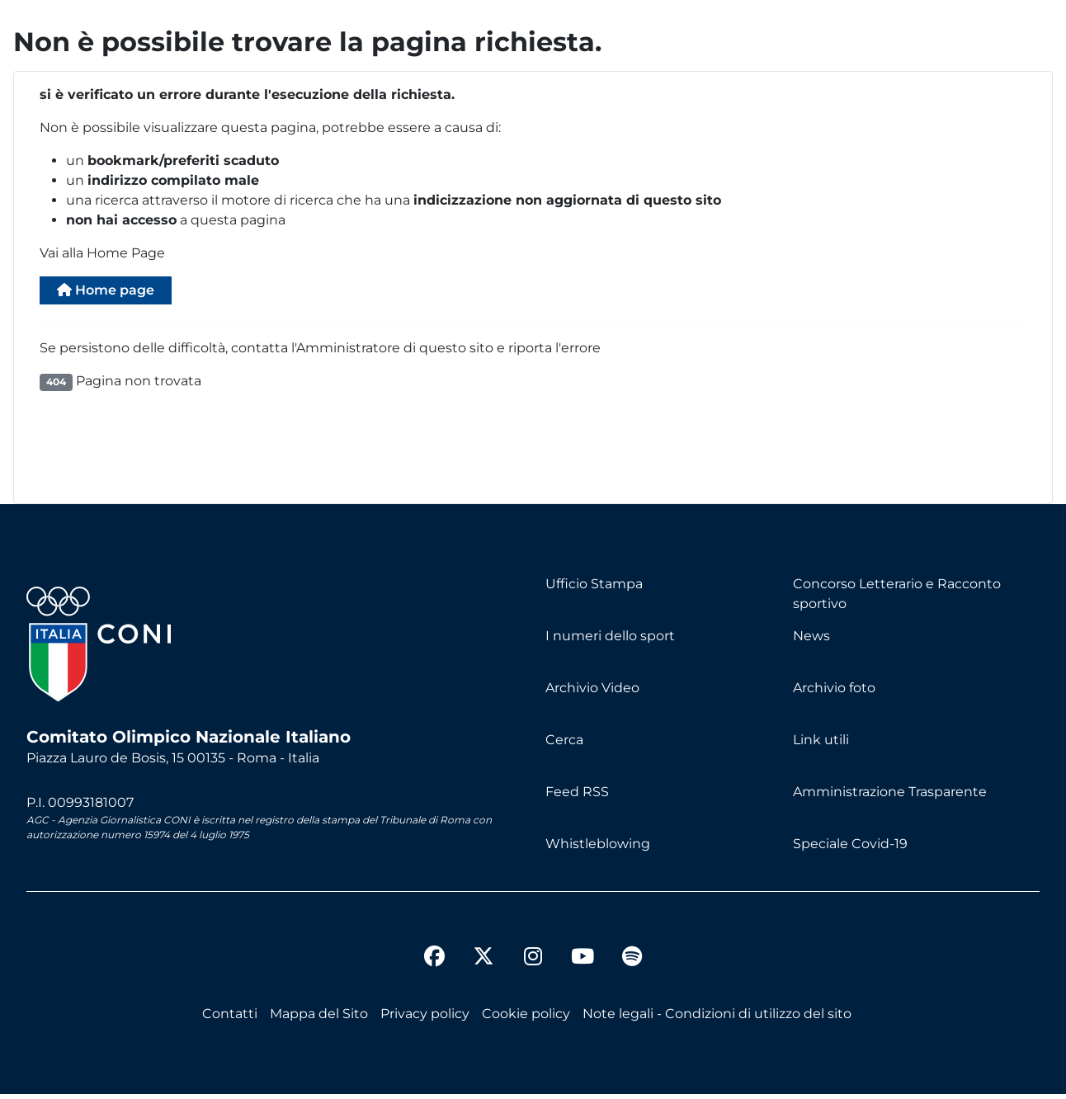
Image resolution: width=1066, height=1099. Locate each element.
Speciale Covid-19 (850, 848)
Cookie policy (526, 1018)
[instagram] (533, 963)
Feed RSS (577, 796)
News (811, 641)
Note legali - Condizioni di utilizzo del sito (717, 1018)
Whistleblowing (597, 848)
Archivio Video (592, 692)
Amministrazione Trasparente (890, 796)
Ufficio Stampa (594, 589)
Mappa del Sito (319, 1018)
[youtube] (582, 963)
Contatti (229, 1018)
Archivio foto (834, 692)
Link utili (821, 744)
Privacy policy (424, 1018)
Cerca (564, 744)
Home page (117, 292)
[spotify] (632, 963)
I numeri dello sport (610, 641)
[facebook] (433, 963)
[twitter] (483, 948)
